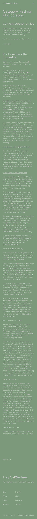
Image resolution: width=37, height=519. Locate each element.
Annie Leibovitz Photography (13, 249)
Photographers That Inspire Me (16, 56)
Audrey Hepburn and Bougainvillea (15, 173)
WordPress (30, 515)
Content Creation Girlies (18, 23)
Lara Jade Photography (11, 427)
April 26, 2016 (7, 459)
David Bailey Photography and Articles (16, 147)
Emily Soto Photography (11, 379)
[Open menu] (33, 3)
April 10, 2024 (7, 44)
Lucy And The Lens (10, 3)
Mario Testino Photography (12, 320)
